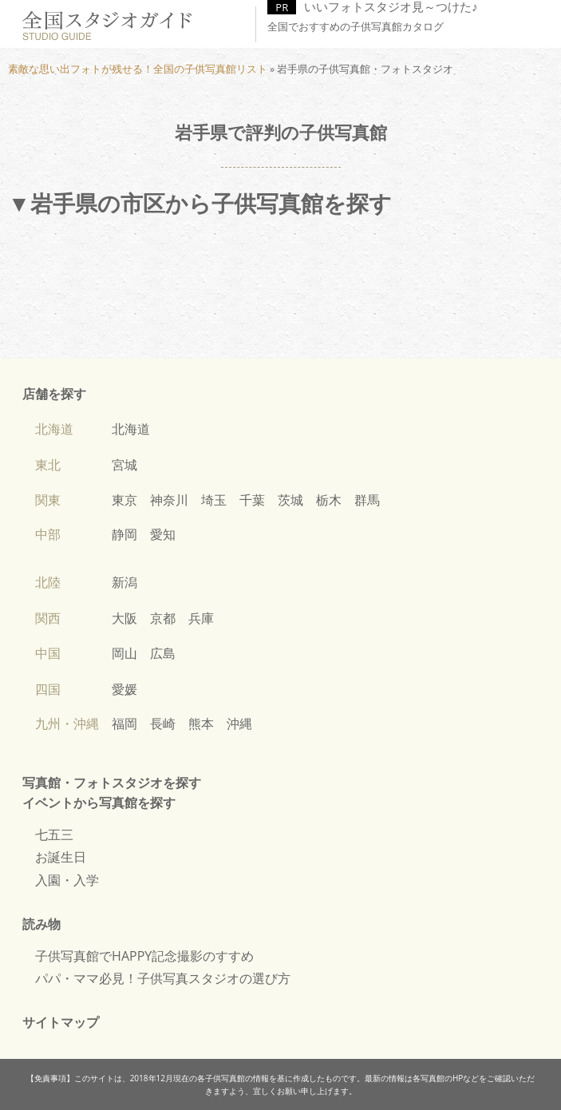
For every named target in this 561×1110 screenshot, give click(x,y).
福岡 (124, 723)
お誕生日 (60, 857)
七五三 (54, 834)
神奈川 (169, 500)
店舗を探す (54, 393)
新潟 (124, 582)
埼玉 (214, 500)
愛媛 (124, 689)
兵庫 (201, 618)
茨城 (290, 500)
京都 (163, 618)
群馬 (367, 500)
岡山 (124, 653)
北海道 (131, 429)
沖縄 (239, 723)
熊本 (201, 723)
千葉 (252, 500)
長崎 (163, 723)
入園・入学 (67, 880)
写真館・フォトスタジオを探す (111, 782)
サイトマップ (60, 1022)
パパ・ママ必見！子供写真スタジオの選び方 (162, 978)
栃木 (329, 500)
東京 (124, 500)
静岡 (124, 534)
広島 (163, 653)
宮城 (124, 465)
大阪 (124, 618)
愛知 (163, 534)
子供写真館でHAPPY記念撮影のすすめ (144, 956)
